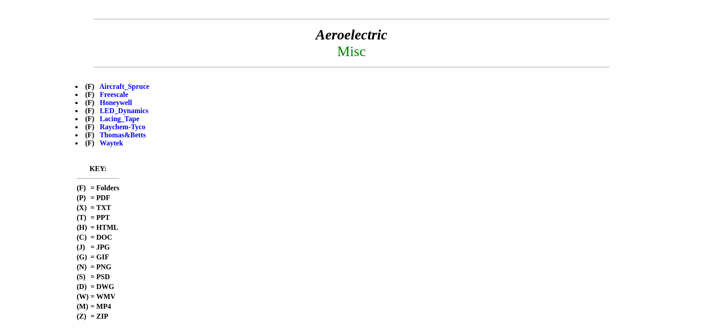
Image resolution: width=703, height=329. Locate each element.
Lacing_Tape (119, 119)
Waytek (111, 143)
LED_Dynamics (124, 110)
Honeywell (116, 102)
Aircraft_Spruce (125, 86)
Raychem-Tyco (122, 127)
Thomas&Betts (123, 135)
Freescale (114, 94)
